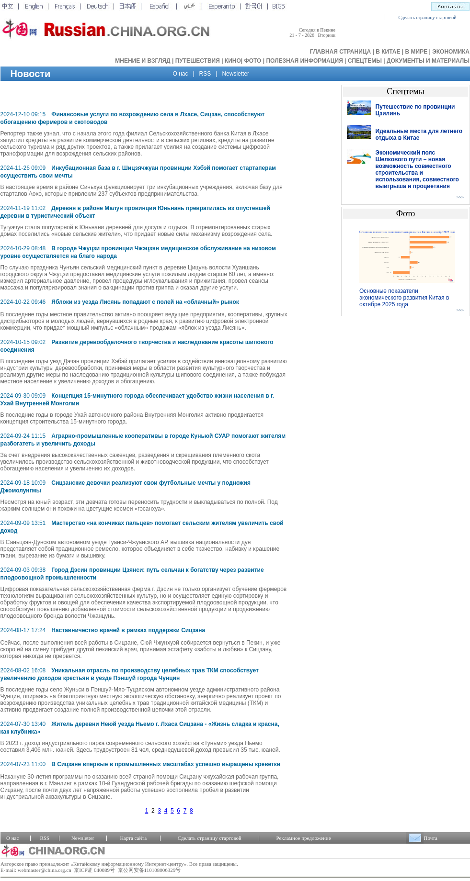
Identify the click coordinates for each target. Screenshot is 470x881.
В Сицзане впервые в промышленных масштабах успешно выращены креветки (165, 764)
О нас (180, 73)
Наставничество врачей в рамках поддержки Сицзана (128, 630)
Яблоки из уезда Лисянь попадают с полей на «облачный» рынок (145, 302)
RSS (205, 73)
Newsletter (235, 73)
